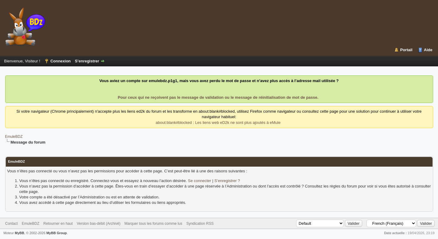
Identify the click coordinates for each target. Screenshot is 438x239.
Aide (428, 50)
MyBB (19, 233)
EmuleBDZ (14, 136)
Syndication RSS (200, 223)
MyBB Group (56, 233)
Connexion (60, 61)
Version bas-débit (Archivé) (98, 223)
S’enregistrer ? (227, 180)
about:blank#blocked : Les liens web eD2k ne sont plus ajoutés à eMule (218, 122)
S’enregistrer (87, 61)
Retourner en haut (58, 223)
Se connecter (199, 180)
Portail (406, 50)
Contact (11, 223)
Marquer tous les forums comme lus (153, 223)
